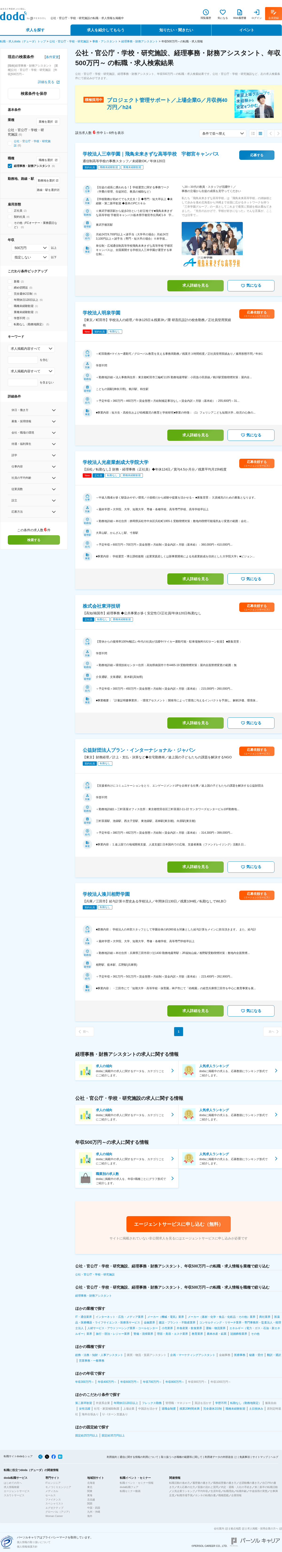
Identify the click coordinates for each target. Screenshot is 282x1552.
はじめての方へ (13, 1482)
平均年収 (203, 1491)
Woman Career (54, 1516)
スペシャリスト (54, 1503)
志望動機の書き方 (249, 1482)
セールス (50, 1495)
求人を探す (35, 30)
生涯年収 (216, 1491)
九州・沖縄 (93, 1511)
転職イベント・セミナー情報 (136, 1482)
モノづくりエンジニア (58, 1487)
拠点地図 (236, 1528)
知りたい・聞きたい (176, 30)
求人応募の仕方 (186, 1487)
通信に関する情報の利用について (139, 1457)
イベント (246, 30)
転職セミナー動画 (130, 1491)
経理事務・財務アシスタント (139, 41)
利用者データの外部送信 (219, 1457)
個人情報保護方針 (27, 1546)
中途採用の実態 (258, 1491)
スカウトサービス (14, 1495)
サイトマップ (260, 1457)
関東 (89, 1491)
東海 (89, 1495)
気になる (251, 285)
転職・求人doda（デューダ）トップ (23, 41)
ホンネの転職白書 (205, 1495)
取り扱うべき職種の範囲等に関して (181, 1457)
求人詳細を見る (195, 285)
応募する (256, 155)
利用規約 (112, 1457)
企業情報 (236, 1495)
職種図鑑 (223, 1495)
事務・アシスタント (105, 41)
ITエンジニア (53, 1482)
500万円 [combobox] (21, 248)
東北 (89, 1487)
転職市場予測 (184, 1495)
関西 (89, 1503)
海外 (89, 1516)
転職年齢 (241, 1491)
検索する (33, 540)
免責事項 (244, 1457)
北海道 (91, 1482)
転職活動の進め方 (179, 1482)
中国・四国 (93, 1507)
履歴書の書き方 (201, 1482)
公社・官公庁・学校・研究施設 (69, 41)
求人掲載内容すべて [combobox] (25, 348)
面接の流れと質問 (208, 1487)
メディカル (51, 1491)
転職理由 (228, 1491)
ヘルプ (274, 1457)
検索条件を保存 (34, 94)
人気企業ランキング (183, 1491)
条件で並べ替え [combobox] (213, 133)
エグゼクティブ (54, 1507)
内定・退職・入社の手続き (236, 1487)
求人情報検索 (11, 1487)
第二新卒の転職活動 (266, 1487)
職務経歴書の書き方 (224, 1482)
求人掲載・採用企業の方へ (262, 1528)
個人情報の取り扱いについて (34, 1542)
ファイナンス (53, 1499)
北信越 (91, 1499)
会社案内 (219, 1528)
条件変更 (52, 57)
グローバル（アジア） (58, 1511)
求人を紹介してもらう (106, 30)
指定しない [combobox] (23, 257)
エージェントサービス (17, 1491)
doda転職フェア (129, 1487)
